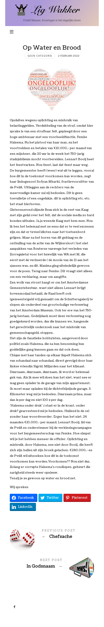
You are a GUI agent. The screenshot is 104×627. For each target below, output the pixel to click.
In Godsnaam (52, 564)
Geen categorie (40, 55)
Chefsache (52, 535)
